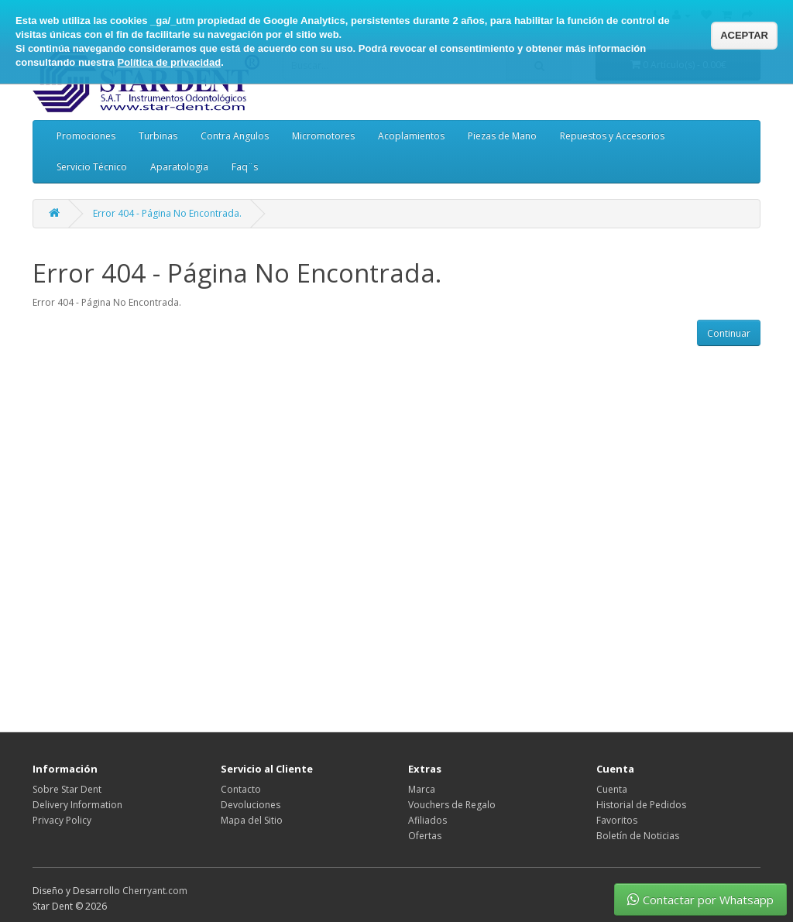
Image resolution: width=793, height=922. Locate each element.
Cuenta (611, 789)
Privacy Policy (62, 820)
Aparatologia (179, 166)
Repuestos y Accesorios (612, 135)
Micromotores (323, 135)
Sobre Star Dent (67, 789)
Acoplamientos (411, 135)
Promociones (86, 135)
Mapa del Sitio (252, 820)
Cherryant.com (154, 890)
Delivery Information (77, 804)
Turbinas (158, 135)
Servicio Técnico (92, 166)
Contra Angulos (235, 135)
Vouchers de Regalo (452, 804)
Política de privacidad (169, 62)
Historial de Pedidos (641, 804)
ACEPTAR (744, 35)
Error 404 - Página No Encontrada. (167, 213)
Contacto (241, 789)
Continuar (728, 333)
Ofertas (424, 835)
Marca (421, 789)
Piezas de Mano (502, 135)
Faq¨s (245, 166)
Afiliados (427, 820)
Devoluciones (250, 804)
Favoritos (616, 820)
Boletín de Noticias (637, 835)
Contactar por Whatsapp (700, 899)
